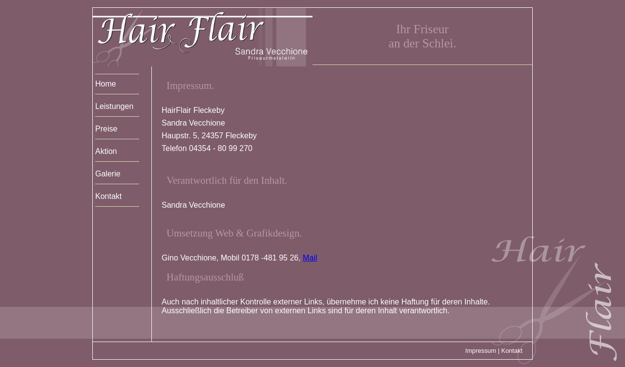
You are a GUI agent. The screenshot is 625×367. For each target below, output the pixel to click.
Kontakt (108, 196)
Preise (106, 129)
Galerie (108, 174)
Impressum (480, 350)
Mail (310, 258)
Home (105, 84)
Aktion (106, 151)
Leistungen (114, 106)
